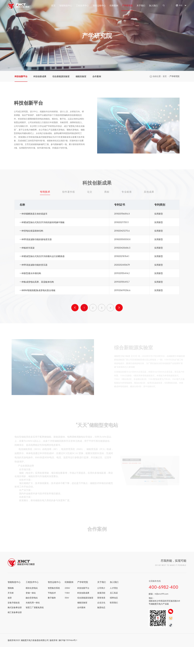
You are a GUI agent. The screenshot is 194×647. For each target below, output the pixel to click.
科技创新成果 (39, 76)
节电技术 (52, 592)
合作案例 (96, 76)
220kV (67, 588)
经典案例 (114, 5)
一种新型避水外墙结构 (30, 274)
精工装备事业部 (15, 612)
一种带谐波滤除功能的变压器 (33, 265)
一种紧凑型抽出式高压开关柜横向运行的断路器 (42, 257)
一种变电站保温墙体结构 (31, 231)
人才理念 (114, 588)
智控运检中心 (99, 5)
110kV (67, 592)
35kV (67, 597)
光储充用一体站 (33, 602)
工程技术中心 (82, 5)
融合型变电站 (32, 597)
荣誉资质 (101, 597)
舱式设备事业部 (15, 607)
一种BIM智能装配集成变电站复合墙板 (37, 291)
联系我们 (114, 602)
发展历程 (101, 592)
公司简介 (101, 588)
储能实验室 (81, 76)
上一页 (75, 308)
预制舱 (11, 588)
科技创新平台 (21, 76)
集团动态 (101, 607)
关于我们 (141, 5)
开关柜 (11, 592)
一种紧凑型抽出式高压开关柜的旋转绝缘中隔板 (42, 223)
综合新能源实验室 (61, 76)
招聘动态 (114, 597)
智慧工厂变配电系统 (35, 607)
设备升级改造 (14, 602)
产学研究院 (127, 5)
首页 (53, 5)
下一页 (119, 308)
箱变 (10, 597)
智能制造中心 (65, 5)
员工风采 (114, 592)
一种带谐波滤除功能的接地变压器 (36, 240)
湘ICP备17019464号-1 (67, 640)
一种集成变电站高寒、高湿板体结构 (37, 282)
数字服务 (52, 597)
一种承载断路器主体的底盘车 (33, 214)
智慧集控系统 (54, 588)
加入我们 (153, 5)
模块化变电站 (32, 588)
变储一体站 (31, 592)
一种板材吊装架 (27, 248)
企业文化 (101, 602)
